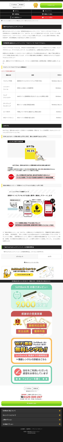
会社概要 (23, 429)
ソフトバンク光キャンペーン (9, 20)
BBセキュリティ (20, 20)
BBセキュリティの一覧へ (31, 262)
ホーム (16, 11)
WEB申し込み (51, 5)
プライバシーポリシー (37, 429)
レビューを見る (47, 17)
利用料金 (15, 14)
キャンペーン (47, 11)
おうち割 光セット (16, 17)
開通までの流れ (47, 14)
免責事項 (28, 429)
